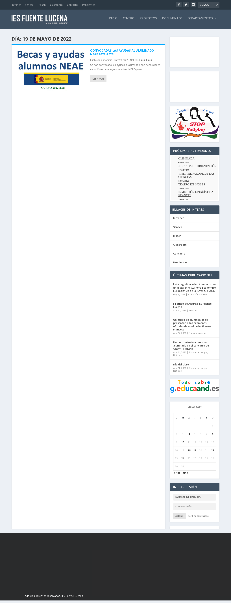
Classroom (56, 4)
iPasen (42, 4)
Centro (128, 21)
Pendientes (88, 4)
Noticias (134, 62)
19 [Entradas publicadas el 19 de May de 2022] (194, 453)
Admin (108, 62)
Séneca (29, 4)
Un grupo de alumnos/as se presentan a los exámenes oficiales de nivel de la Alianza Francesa (192, 327)
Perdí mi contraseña (198, 518)
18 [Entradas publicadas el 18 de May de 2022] (189, 453)
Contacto (72, 4)
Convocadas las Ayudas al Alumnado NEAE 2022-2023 (122, 55)
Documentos (172, 21)
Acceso (179, 518)
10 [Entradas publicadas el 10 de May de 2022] (182, 444)
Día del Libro (181, 367)
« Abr (176, 475)
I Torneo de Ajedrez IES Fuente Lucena (192, 307)
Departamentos (200, 21)
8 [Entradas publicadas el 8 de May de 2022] (212, 436)
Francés (193, 335)
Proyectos (148, 21)
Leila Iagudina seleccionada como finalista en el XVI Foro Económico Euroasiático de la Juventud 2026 (194, 290)
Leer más (98, 81)
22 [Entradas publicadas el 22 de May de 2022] (212, 453)
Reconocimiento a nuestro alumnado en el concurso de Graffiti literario (191, 348)
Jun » (185, 475)
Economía (193, 297)
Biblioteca (194, 354)
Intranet (16, 4)
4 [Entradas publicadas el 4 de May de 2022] (189, 436)
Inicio (113, 21)
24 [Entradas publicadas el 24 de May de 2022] (182, 460)
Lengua (203, 354)
